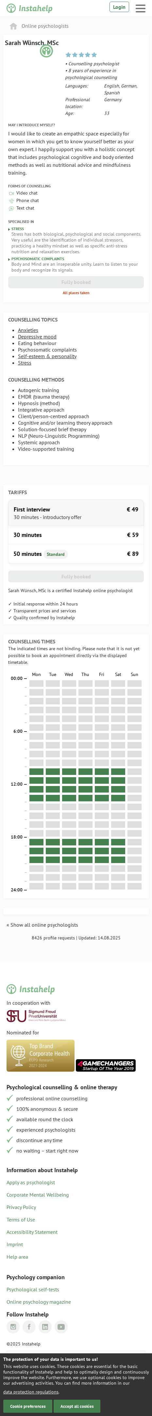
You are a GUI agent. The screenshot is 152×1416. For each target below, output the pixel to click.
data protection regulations (31, 1392)
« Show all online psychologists (42, 924)
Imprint (15, 1244)
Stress (24, 362)
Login (119, 7)
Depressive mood (37, 336)
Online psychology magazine (39, 1301)
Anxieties (28, 330)
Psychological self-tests (33, 1289)
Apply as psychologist (31, 1182)
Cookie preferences (27, 1406)
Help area (17, 1256)
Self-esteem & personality (47, 356)
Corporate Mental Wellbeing (38, 1194)
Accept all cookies (76, 1406)
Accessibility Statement (32, 1232)
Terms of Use (21, 1219)
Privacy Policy (21, 1207)
